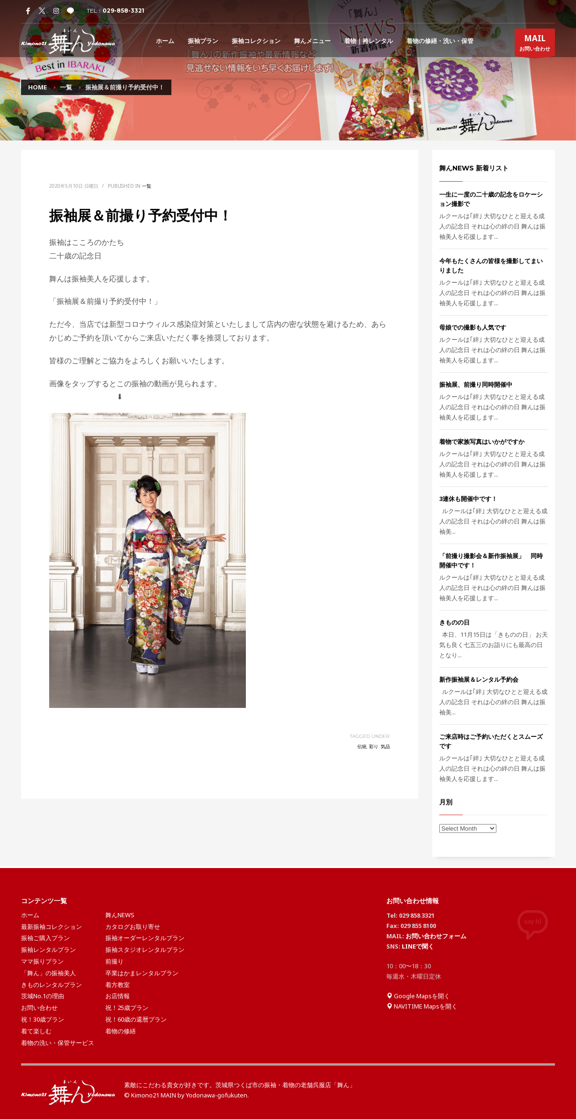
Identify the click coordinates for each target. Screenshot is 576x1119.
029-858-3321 (123, 10)
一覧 (146, 186)
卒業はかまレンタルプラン (141, 973)
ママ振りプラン (42, 961)
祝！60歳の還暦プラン (136, 1019)
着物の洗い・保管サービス (57, 1042)
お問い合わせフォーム (436, 936)
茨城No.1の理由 (42, 996)
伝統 (362, 747)
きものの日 (454, 622)
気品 (385, 747)
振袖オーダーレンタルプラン (145, 938)
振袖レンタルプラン (48, 949)
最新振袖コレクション (51, 926)
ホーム (30, 915)
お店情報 (117, 996)
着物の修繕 (120, 1031)
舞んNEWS (119, 915)
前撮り (114, 961)
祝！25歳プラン (126, 1007)
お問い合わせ (535, 44)
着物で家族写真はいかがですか (481, 441)
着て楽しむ (36, 1031)
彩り (373, 747)
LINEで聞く (418, 946)
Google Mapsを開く (418, 996)
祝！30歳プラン (42, 1019)
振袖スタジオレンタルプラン (145, 949)
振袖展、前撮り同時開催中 (475, 384)
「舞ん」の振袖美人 (48, 973)
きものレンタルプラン (51, 984)
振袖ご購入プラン (45, 938)
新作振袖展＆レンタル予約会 (478, 679)
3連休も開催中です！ (468, 498)
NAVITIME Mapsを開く (422, 1006)
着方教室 (117, 984)
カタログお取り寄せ (132, 926)
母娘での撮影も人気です (472, 327)
